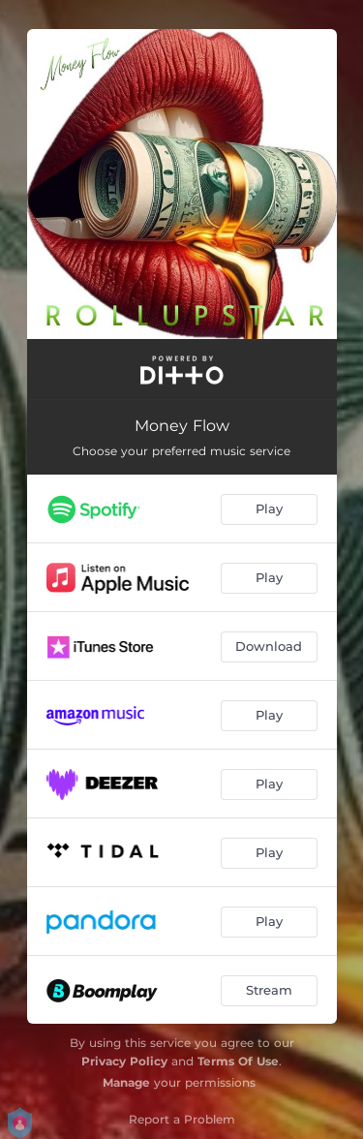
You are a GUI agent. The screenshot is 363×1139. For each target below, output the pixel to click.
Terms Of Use (238, 1061)
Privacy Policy (124, 1061)
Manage (126, 1082)
